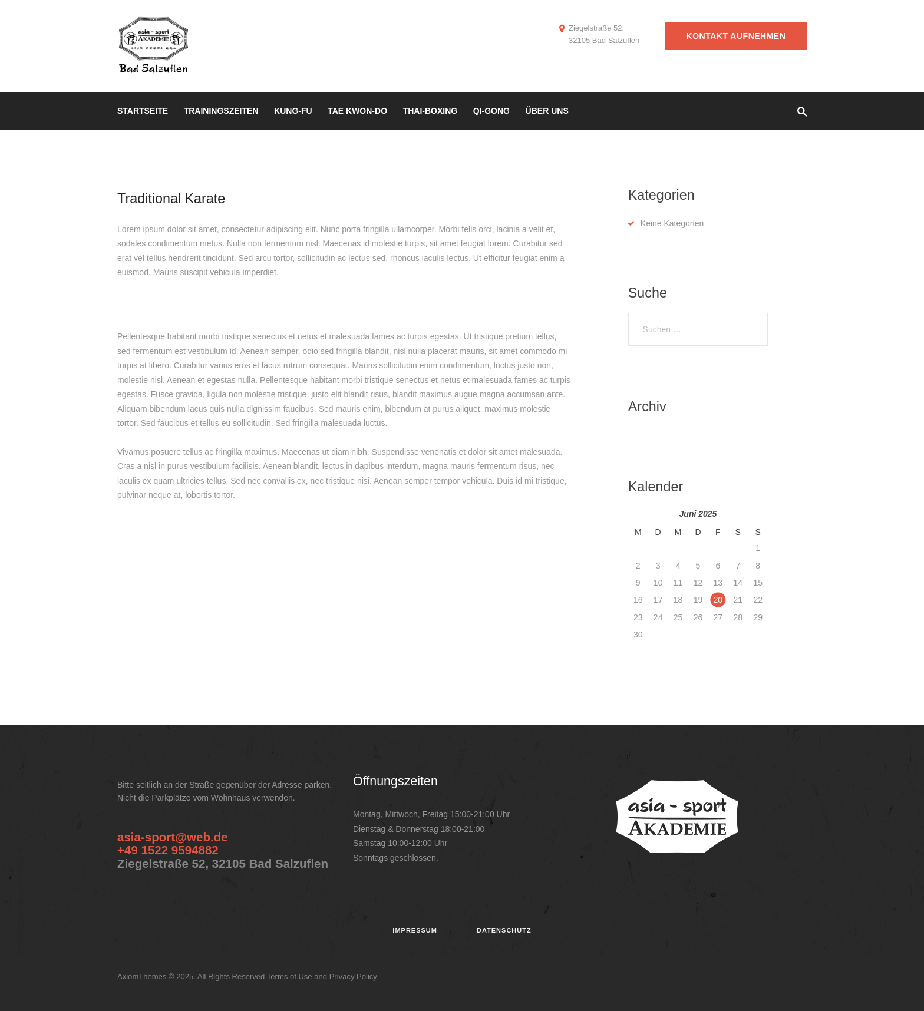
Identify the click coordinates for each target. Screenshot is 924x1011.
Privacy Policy (353, 976)
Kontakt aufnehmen (736, 36)
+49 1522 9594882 (168, 850)
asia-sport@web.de (172, 837)
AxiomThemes (143, 976)
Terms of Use (289, 976)
